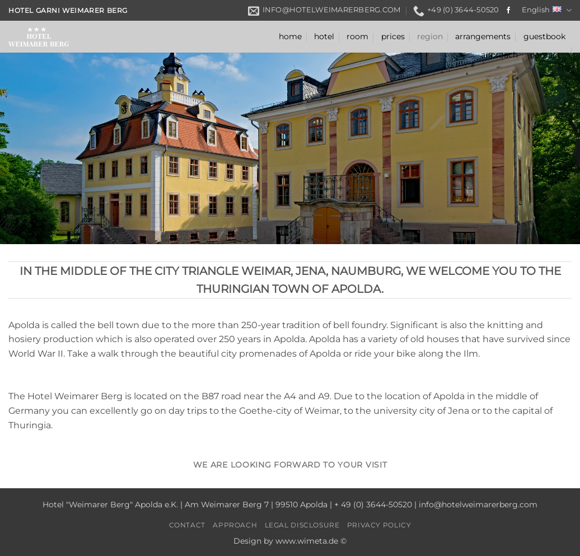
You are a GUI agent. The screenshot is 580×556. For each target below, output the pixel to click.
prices (393, 36)
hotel (324, 36)
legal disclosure (302, 525)
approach (499, 55)
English (547, 10)
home (290, 36)
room (357, 36)
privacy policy (379, 525)
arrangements (483, 36)
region (430, 36)
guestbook (544, 36)
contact (545, 55)
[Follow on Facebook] (508, 11)
